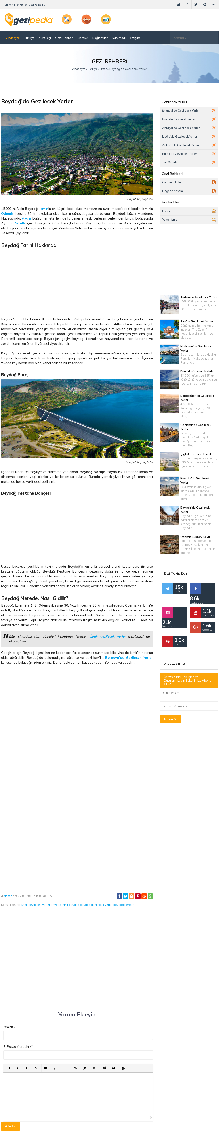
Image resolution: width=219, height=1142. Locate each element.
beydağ (56, 904)
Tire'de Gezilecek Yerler (196, 321)
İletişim (135, 38)
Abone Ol (170, 719)
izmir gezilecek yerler (35, 904)
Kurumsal (119, 38)
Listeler (83, 38)
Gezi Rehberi (64, 38)
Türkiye (29, 38)
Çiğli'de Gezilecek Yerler (197, 454)
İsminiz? (9, 1027)
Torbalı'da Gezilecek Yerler (198, 297)
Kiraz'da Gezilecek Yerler (197, 371)
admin (8, 896)
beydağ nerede (123, 904)
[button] (8, 1068)
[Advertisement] (77, 281)
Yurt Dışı (45, 38)
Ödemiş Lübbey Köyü (195, 537)
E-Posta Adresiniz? (18, 1046)
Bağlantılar (100, 38)
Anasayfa (13, 38)
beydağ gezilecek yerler (96, 904)
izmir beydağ (70, 904)
